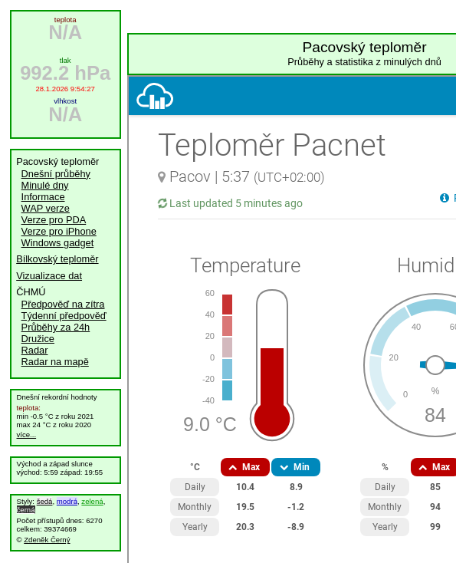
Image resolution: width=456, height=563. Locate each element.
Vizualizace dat (49, 276)
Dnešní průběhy (55, 173)
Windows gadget (57, 243)
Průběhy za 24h (55, 327)
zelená (92, 501)
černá (26, 509)
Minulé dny (45, 185)
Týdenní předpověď (64, 315)
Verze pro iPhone (59, 231)
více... (27, 434)
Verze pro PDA (54, 220)
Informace (43, 196)
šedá (45, 501)
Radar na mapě (55, 361)
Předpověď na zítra (63, 304)
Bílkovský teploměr (57, 259)
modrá (67, 501)
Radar (34, 350)
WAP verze (45, 208)
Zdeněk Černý (47, 539)
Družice (37, 338)
